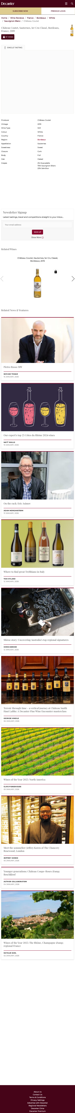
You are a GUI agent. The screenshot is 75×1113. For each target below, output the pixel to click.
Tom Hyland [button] (10, 579)
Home (4, 18)
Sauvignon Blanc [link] (12, 21)
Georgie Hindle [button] (11, 718)
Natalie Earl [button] (10, 953)
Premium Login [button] (58, 11)
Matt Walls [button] (9, 442)
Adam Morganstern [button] (13, 510)
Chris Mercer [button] (10, 647)
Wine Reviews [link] (17, 18)
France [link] (30, 18)
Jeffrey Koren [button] (11, 858)
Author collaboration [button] (15, 881)
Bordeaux (42, 140)
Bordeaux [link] (41, 18)
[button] (13, 47)
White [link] (52, 18)
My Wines (7, 36)
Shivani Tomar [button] (11, 374)
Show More (37, 237)
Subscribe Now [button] (20, 11)
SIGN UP (37, 232)
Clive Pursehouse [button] (12, 787)
